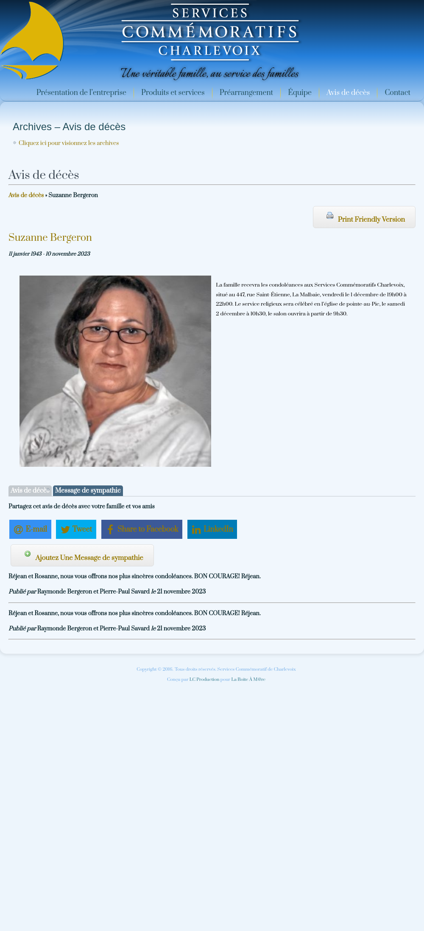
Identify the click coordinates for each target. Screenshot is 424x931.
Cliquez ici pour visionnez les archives (69, 143)
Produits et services (173, 93)
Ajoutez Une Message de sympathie (83, 556)
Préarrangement (246, 93)
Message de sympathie (88, 491)
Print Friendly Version (365, 218)
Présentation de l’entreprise (81, 93)
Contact (397, 93)
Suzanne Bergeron (50, 237)
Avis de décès (348, 93)
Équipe (300, 93)
